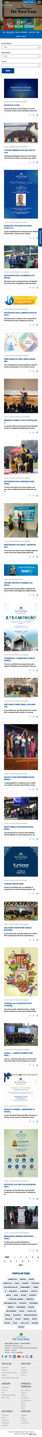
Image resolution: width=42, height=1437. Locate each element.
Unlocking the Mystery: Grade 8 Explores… (17, 929)
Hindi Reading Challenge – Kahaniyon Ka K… (20, 546)
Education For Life (11, 1287)
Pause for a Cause (11, 105)
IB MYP (23, 1405)
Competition (12, 1279)
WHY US (4, 1390)
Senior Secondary (30, 1315)
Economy (25, 1283)
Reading (31, 1307)
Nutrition (32, 1295)
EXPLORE (24, 1370)
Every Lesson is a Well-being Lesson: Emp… (20, 360)
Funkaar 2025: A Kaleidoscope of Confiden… (18, 1005)
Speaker (26, 1319)
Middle (8, 1295)
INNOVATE (24, 1373)
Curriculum (7, 1283)
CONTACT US (25, 1423)
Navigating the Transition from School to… (18, 227)
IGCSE (23, 1403)
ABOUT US (5, 1370)
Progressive (20, 1307)
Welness (35, 1323)
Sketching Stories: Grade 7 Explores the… (19, 706)
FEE (3, 1393)
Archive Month (6, 43)
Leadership (24, 1291)
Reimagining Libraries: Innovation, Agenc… (18, 1237)
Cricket (31, 1279)
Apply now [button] (30, 2)
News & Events (10, 32)
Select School (6, 52)
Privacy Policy (29, 1432)
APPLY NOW (6, 1398)
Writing (21, 1327)
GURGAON (5, 1420)
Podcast (24, 36)
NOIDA (4, 1418)
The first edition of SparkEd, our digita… (18, 584)
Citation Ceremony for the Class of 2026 (19, 151)
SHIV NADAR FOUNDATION (10, 1378)
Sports (34, 1319)
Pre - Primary (26, 1390)
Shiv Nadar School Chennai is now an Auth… (20, 314)
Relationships (11, 1311)
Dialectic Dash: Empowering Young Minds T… (19, 778)
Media (38, 32)
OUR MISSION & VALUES (9, 1373)
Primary (11, 1307)
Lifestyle (34, 1291)
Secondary (17, 1315)
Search (4, 61)
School (22, 1311)
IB (5, 1291)
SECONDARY (25, 1398)
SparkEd (18, 36)
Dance (17, 1283)
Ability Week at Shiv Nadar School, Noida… (19, 828)
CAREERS (24, 1415)
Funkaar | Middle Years (14, 884)
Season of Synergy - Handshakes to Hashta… (19, 1111)
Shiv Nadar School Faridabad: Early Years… (19, 483)
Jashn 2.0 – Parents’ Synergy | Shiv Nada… (18, 1054)
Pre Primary (33, 1303)
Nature (23, 1295)
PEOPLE (4, 1375)
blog (4, 32)
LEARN (23, 1368)
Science (7, 1315)
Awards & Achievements (21, 32)
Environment (25, 1287)
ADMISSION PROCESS (8, 1395)
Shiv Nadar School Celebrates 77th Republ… (19, 277)
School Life (31, 1311)
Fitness (35, 1287)
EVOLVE (23, 1375)
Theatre (7, 1323)
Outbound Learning (16, 1299)
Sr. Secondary (26, 1400)
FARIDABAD (5, 1423)
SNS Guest (8, 1319)
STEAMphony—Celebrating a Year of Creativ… (19, 659)
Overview (5, 1415)
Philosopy (23, 1303)
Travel (15, 1323)
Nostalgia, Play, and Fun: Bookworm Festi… (20, 1186)
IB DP (22, 1408)
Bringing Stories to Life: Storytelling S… (20, 421)
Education (35, 1283)
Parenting (29, 1299)
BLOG (23, 1418)
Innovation (13, 1291)
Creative (23, 1279)
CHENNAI (5, 1425)
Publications (32, 32)
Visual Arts (24, 1323)
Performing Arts (10, 1303)
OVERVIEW (5, 1368)
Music (16, 1295)
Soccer (17, 1319)
